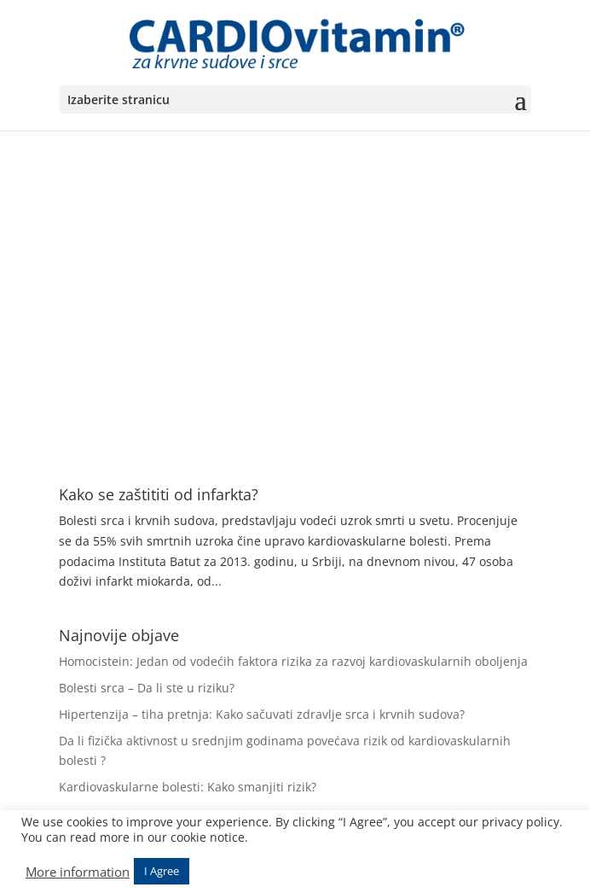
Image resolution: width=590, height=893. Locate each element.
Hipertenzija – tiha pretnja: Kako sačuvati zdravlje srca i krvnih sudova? (262, 714)
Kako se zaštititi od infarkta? (158, 494)
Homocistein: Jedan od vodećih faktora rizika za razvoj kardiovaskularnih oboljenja (293, 661)
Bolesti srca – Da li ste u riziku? (146, 688)
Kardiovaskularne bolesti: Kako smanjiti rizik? (187, 787)
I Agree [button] (161, 870)
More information (78, 871)
